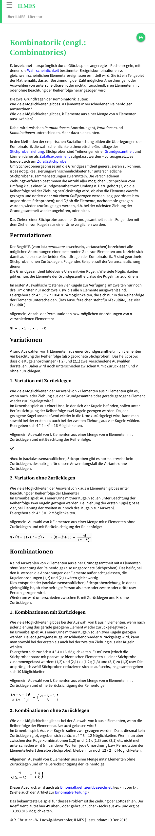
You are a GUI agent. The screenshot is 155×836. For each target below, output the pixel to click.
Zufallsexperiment (54, 156)
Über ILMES (15, 16)
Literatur (35, 16)
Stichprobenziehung (27, 151)
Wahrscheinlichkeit (43, 70)
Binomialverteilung (71, 792)
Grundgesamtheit (119, 151)
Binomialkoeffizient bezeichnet (86, 787)
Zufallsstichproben (53, 161)
